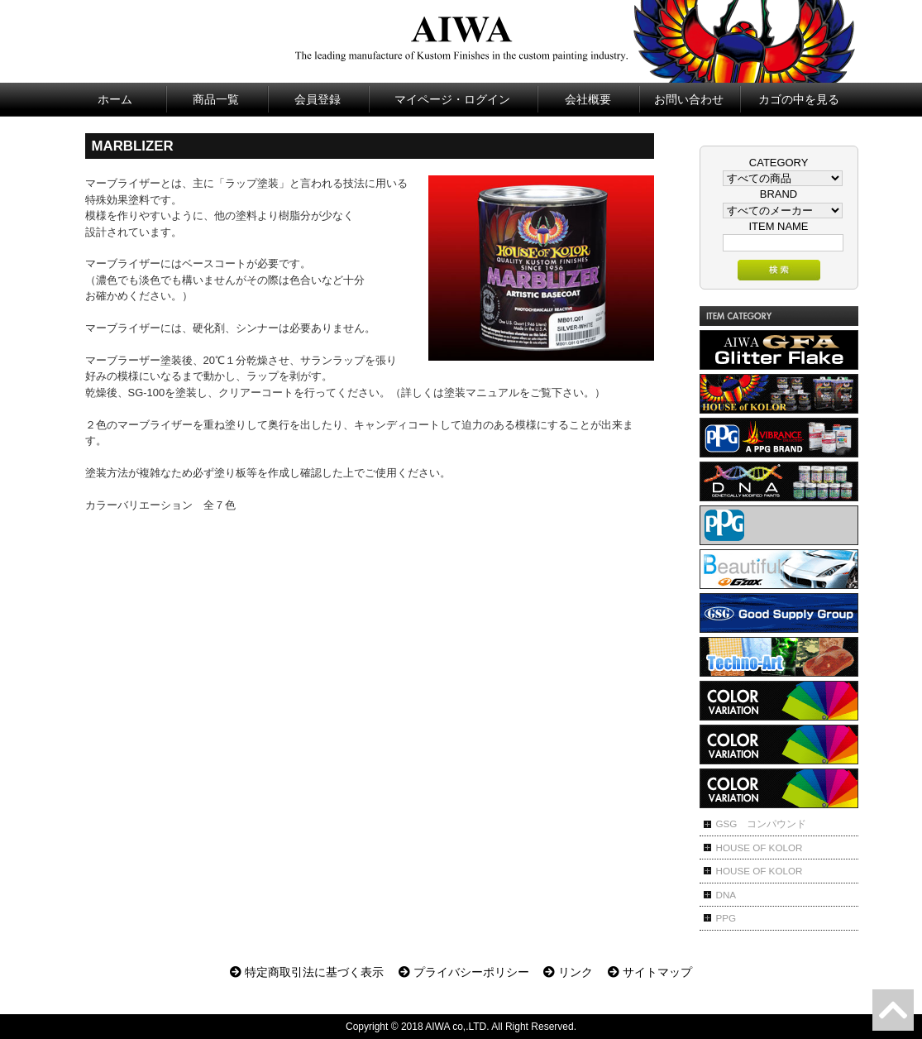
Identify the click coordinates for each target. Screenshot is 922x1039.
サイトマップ (650, 972)
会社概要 (588, 99)
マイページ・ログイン (452, 99)
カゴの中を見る (798, 99)
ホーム (115, 99)
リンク (568, 972)
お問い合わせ (689, 99)
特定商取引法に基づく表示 (307, 972)
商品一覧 (216, 99)
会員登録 (317, 99)
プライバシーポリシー (464, 972)
